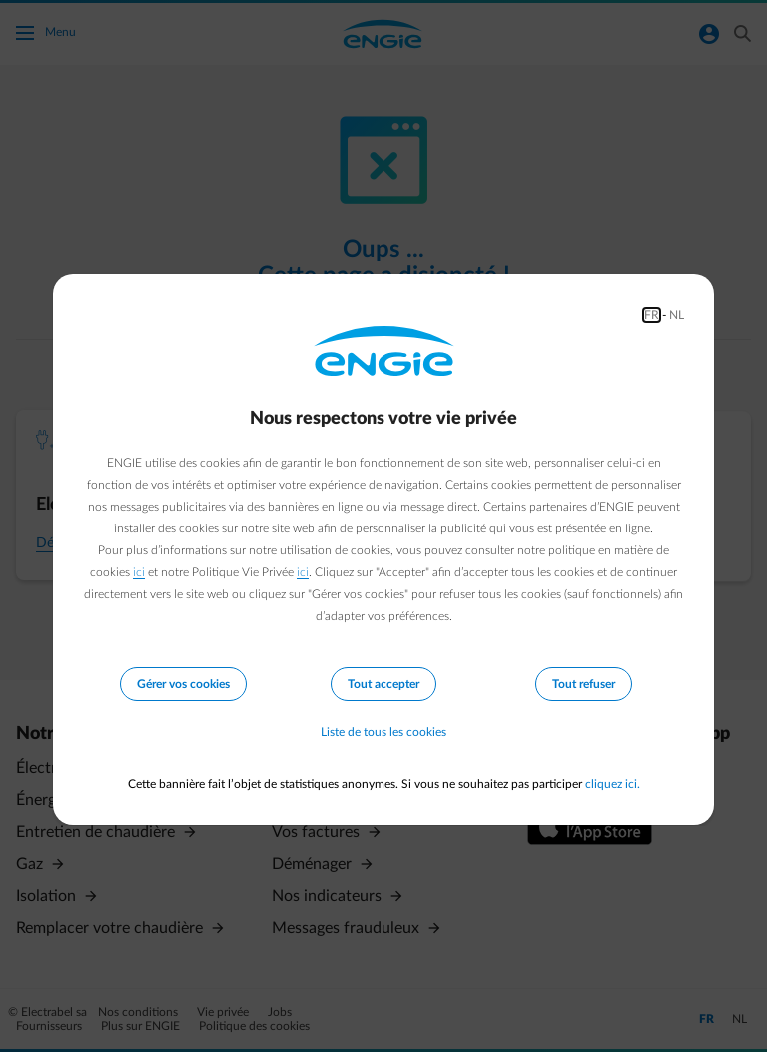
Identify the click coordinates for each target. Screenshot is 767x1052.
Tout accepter (383, 684)
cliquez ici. (612, 784)
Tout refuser (583, 684)
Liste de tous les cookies (383, 732)
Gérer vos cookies (183, 684)
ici (139, 572)
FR (651, 315)
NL (676, 315)
